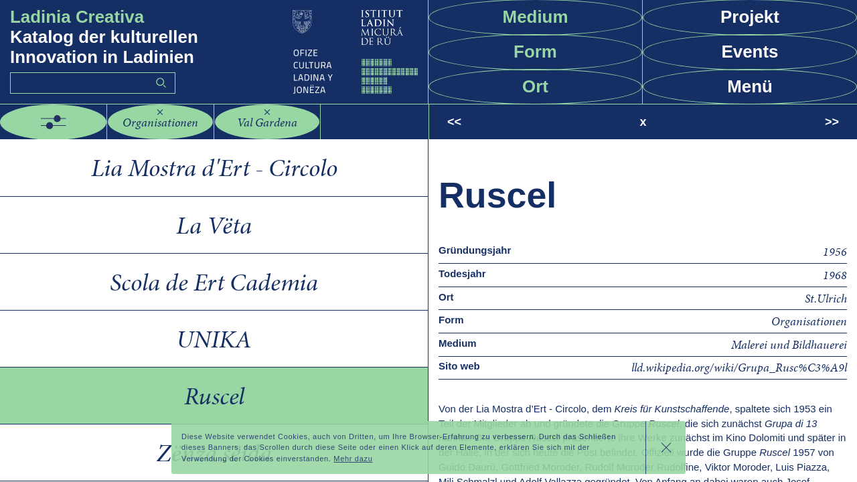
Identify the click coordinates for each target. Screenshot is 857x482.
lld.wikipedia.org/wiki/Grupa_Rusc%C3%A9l (739, 367)
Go (161, 82)
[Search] (92, 83)
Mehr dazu (352, 459)
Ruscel (214, 395)
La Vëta (214, 225)
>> (832, 122)
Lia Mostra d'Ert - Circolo (214, 167)
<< (454, 122)
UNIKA (214, 338)
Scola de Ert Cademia (214, 281)
